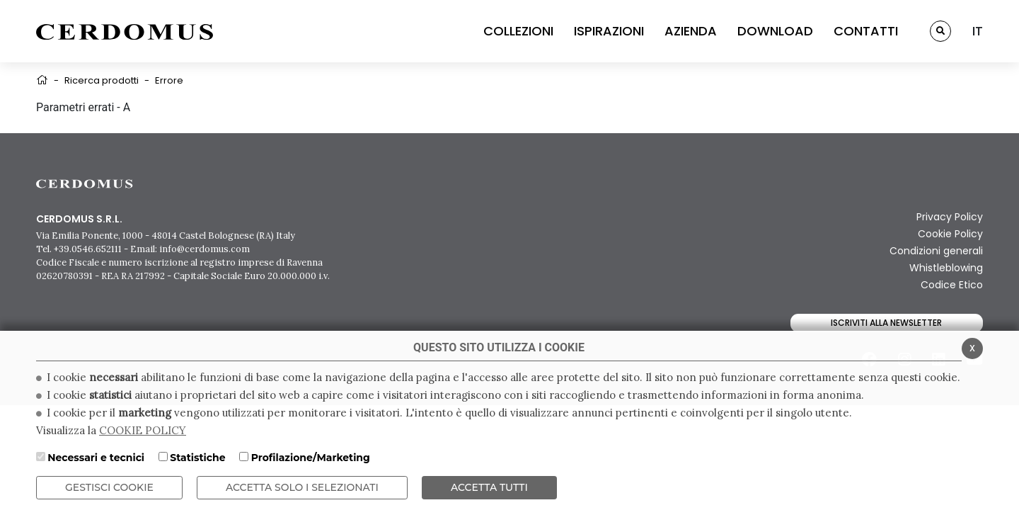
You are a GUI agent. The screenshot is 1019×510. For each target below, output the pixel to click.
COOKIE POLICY (142, 430)
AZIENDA (690, 31)
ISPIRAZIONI (609, 31)
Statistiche (197, 457)
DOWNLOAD (775, 31)
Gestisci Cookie (109, 487)
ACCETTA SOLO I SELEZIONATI (302, 487)
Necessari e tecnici (95, 457)
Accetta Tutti (489, 487)
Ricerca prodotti (101, 80)
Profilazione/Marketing (310, 457)
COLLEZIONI (518, 31)
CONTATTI (866, 31)
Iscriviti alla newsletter (886, 323)
